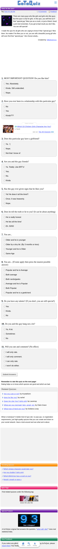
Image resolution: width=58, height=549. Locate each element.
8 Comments (43, 11)
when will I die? (42, 529)
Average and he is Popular (16, 284)
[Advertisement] (29, 58)
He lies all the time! (13, 222)
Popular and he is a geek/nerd (17, 293)
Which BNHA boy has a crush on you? (17, 476)
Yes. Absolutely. (11, 84)
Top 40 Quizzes (45, 132)
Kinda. (7, 311)
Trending (35, 544)
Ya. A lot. (8, 329)
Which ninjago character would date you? (18, 469)
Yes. (6, 172)
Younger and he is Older (15, 249)
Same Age (9, 254)
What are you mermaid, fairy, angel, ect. (19, 405)
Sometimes (9, 334)
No (6, 107)
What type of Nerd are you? (14, 409)
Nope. (7, 93)
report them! (6, 546)
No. (6, 176)
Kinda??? (9, 116)
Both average (10, 275)
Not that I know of (12, 153)
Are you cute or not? (12, 394)
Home (23, 544)
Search (29, 544)
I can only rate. (11, 361)
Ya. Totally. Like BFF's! (14, 167)
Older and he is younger (15, 240)
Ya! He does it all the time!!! (16, 194)
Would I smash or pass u (12, 479)
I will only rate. (11, 352)
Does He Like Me (9, 11)
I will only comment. (13, 357)
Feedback (54, 11)
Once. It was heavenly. (14, 199)
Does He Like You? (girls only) (15, 401)
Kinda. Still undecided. (14, 88)
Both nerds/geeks (12, 279)
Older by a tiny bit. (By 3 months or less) (21, 244)
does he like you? (11, 397)
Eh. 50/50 (9, 226)
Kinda (7, 180)
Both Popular (10, 288)
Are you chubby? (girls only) (13, 472)
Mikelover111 (52, 40)
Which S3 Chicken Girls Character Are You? (34, 126)
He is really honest (12, 217)
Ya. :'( (7, 144)
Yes (6, 111)
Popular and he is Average (16, 270)
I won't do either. (11, 366)
